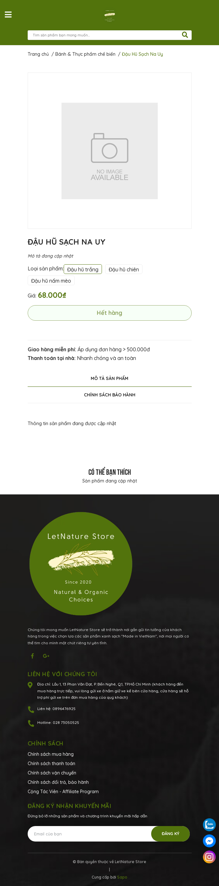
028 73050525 (66, 722)
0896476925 (64, 708)
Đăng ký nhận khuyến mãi (70, 806)
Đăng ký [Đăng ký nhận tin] (170, 833)
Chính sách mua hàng (51, 754)
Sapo (122, 877)
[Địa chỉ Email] (109, 834)
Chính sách (46, 743)
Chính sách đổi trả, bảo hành (58, 782)
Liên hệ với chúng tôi (62, 674)
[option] (110, 151)
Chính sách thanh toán (51, 763)
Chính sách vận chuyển (52, 773)
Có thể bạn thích (109, 471)
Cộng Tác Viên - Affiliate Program (63, 791)
